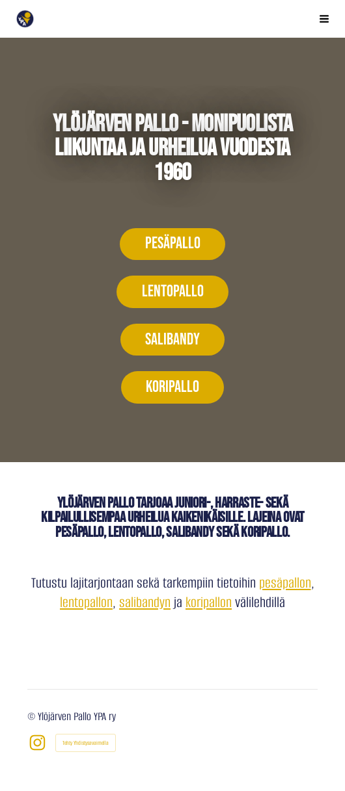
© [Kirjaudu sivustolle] (32, 716)
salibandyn (145, 602)
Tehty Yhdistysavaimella (85, 743)
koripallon (209, 602)
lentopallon (86, 602)
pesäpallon (285, 582)
